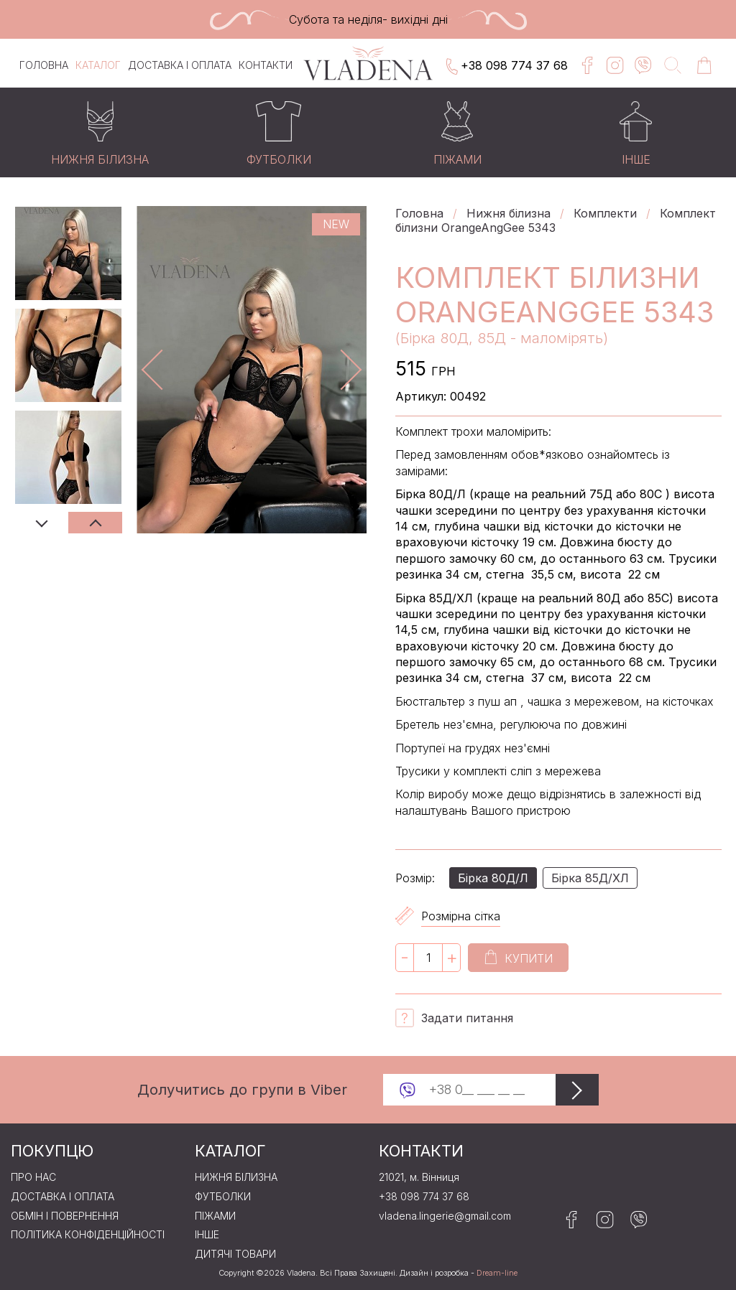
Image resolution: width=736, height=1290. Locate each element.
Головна (43, 65)
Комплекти (605, 213)
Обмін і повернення (65, 1216)
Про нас (33, 1177)
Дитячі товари (235, 1254)
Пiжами (215, 1216)
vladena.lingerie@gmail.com (445, 1216)
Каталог (98, 65)
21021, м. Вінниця (419, 1177)
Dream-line (497, 1273)
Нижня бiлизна (508, 213)
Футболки (223, 1196)
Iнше (207, 1234)
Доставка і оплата (179, 65)
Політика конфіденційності (88, 1234)
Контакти (266, 65)
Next (95, 522)
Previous (41, 522)
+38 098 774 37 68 (505, 66)
